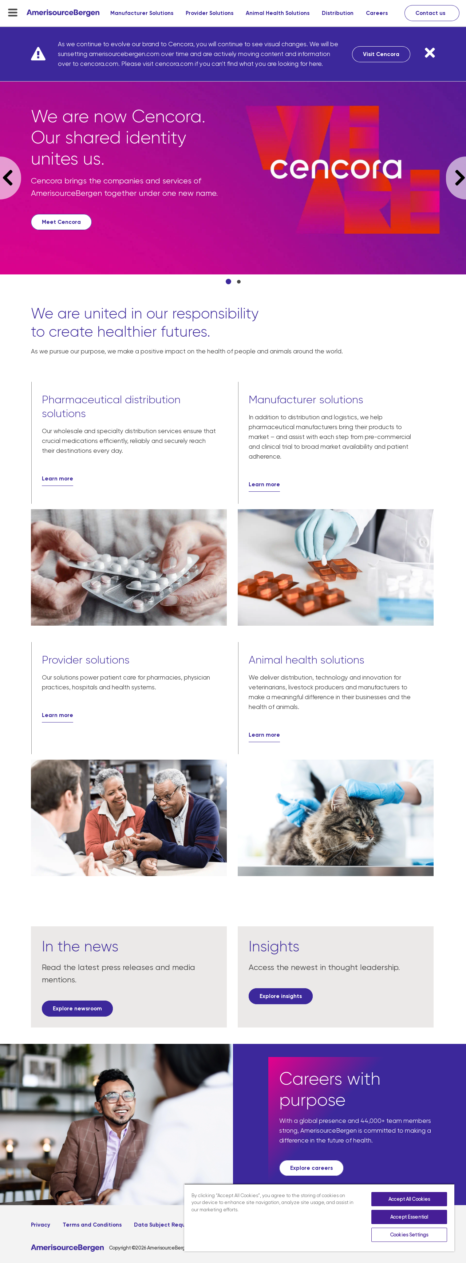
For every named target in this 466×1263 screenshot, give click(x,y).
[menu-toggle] (12, 12)
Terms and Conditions (92, 1225)
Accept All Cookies (409, 1199)
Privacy (40, 1225)
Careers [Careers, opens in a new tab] (377, 13)
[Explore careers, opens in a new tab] (311, 1168)
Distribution (338, 13)
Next (456, 178)
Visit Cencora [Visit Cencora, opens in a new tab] (381, 54)
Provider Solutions (209, 13)
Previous (10, 178)
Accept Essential (409, 1217)
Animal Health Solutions (277, 13)
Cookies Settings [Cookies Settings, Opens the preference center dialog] (409, 1235)
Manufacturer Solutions (141, 13)
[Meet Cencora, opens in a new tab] (61, 222)
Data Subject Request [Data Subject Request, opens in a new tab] (164, 1225)
